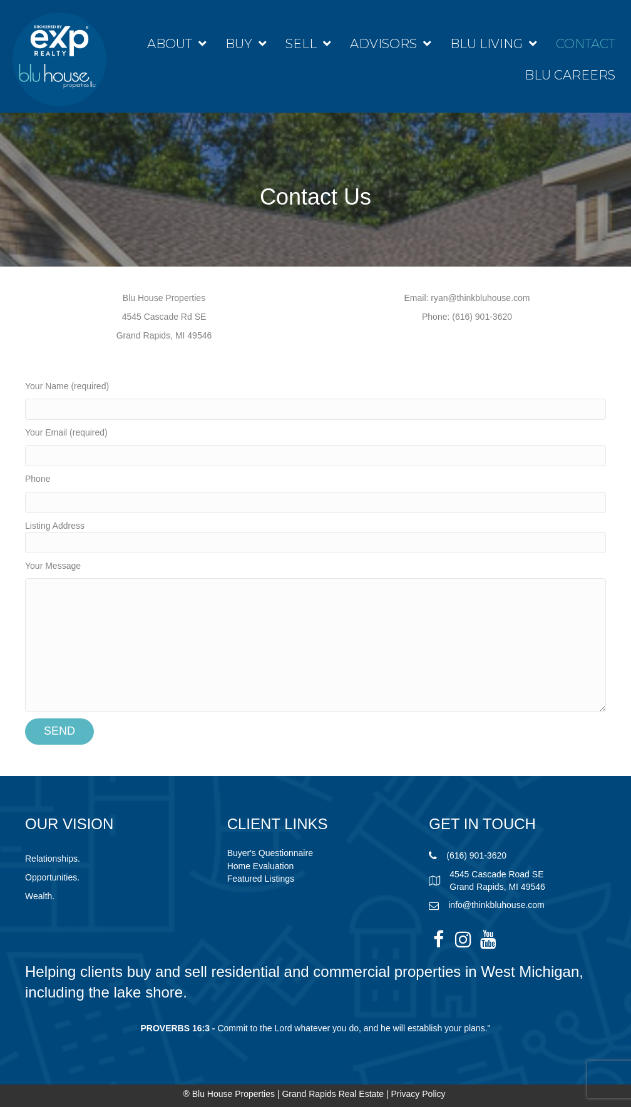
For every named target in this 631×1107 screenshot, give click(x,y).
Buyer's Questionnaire (270, 853)
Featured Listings (260, 879)
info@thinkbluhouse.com (496, 905)
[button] (438, 939)
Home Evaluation (260, 866)
